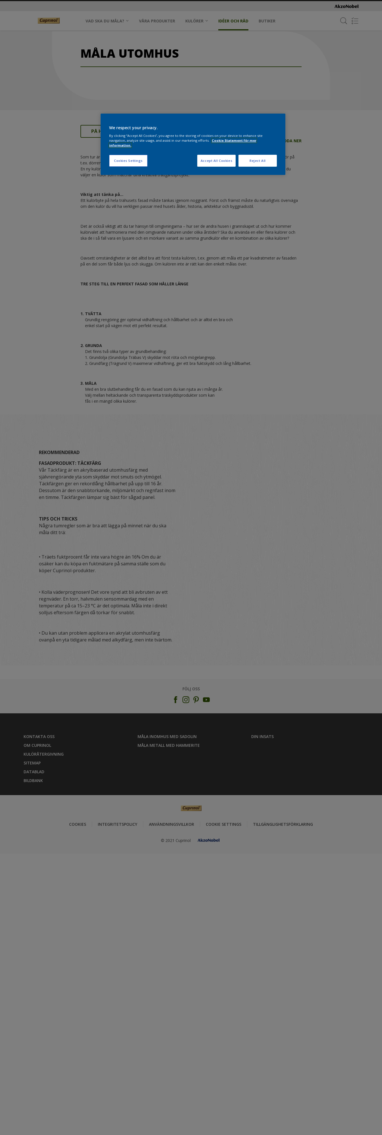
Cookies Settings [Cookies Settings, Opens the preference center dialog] (128, 160)
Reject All (258, 160)
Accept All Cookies (216, 160)
